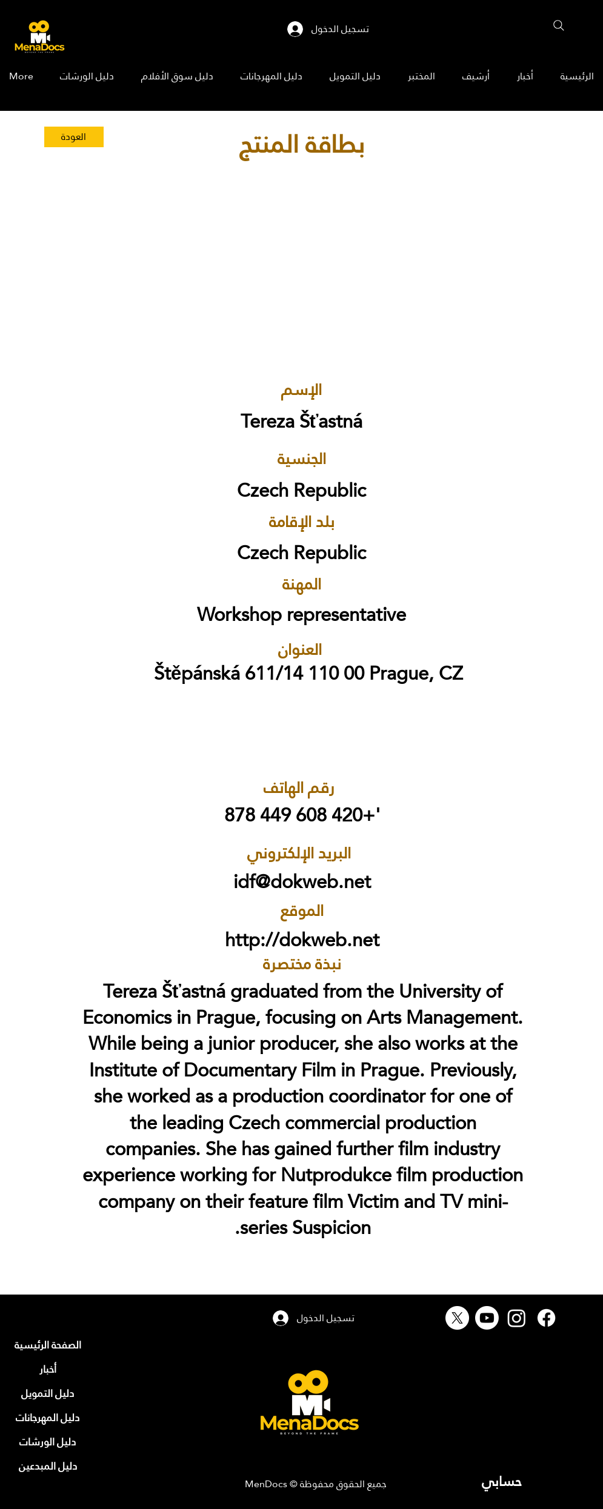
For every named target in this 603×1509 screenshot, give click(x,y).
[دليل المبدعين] (48, 1466)
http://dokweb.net (302, 940)
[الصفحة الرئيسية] (48, 1345)
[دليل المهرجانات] (48, 1417)
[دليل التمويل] (48, 1393)
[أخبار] (48, 1369)
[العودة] (74, 137)
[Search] (558, 25)
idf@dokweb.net (302, 881)
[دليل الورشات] (48, 1442)
